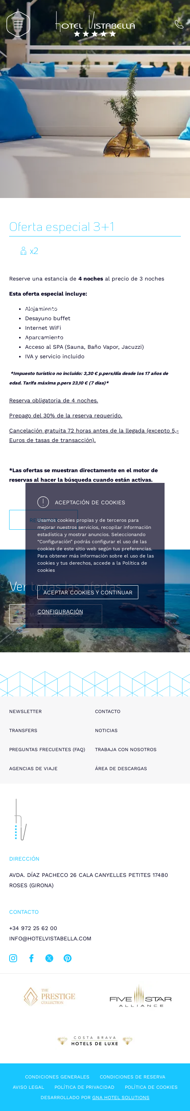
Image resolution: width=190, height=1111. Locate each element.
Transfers (23, 730)
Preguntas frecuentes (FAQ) (47, 749)
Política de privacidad (84, 1087)
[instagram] (13, 959)
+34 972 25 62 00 (33, 928)
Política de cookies (151, 1087)
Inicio (28, 310)
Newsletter (25, 711)
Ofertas (54, 310)
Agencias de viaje (33, 768)
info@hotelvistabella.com (50, 938)
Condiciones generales (57, 1077)
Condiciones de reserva (132, 1077)
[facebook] (31, 959)
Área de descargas (121, 768)
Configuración (60, 611)
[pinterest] (68, 959)
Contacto (107, 711)
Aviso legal (28, 1087)
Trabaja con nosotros (126, 749)
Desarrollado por (95, 1097)
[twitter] (49, 959)
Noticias (106, 730)
